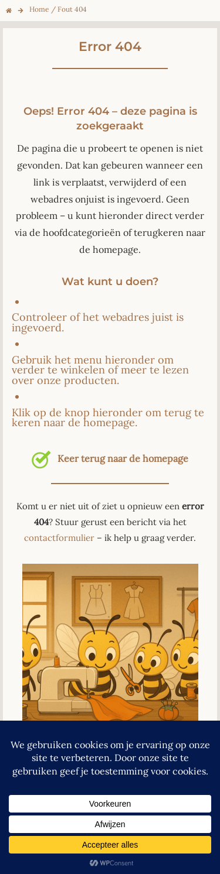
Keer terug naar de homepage (110, 458)
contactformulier (59, 537)
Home (39, 9)
